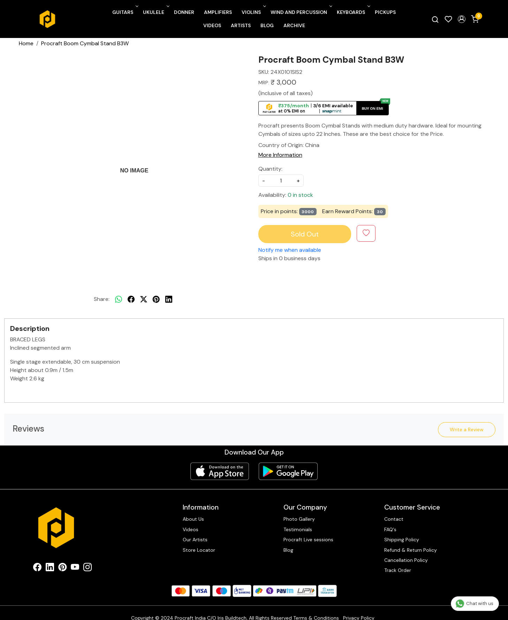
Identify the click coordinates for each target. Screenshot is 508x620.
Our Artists (195, 539)
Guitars (124, 12)
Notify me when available (289, 250)
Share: (101, 299)
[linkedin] (168, 299)
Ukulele (155, 12)
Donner (184, 12)
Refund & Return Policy (410, 550)
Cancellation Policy (406, 560)
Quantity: (270, 168)
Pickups (385, 12)
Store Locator (199, 550)
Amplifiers (218, 12)
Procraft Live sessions (308, 539)
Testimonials (297, 529)
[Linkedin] (49, 568)
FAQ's (390, 529)
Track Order (397, 570)
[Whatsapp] (118, 299)
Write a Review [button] (467, 429)
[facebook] (131, 299)
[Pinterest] (62, 568)
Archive (294, 25)
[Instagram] (87, 568)
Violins (253, 12)
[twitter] (143, 299)
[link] (435, 19)
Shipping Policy (401, 539)
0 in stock (300, 195)
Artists (241, 25)
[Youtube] (75, 568)
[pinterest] (156, 299)
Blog (267, 25)
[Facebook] (37, 568)
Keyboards (353, 12)
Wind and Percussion (301, 12)
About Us (193, 519)
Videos (212, 25)
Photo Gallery (299, 519)
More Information (280, 154)
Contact (393, 519)
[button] (461, 19)
